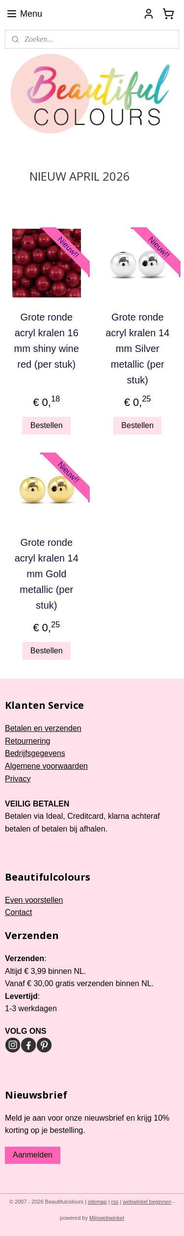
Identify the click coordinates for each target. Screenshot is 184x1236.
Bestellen (46, 425)
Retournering (28, 741)
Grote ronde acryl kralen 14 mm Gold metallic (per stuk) (47, 574)
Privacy (17, 779)
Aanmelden (33, 1155)
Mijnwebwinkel (106, 1218)
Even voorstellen (34, 900)
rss (115, 1202)
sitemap (97, 1202)
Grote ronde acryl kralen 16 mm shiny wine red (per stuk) (46, 340)
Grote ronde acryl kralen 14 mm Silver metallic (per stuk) (137, 348)
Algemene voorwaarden (46, 766)
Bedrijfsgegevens (35, 753)
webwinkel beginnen (147, 1202)
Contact (18, 912)
